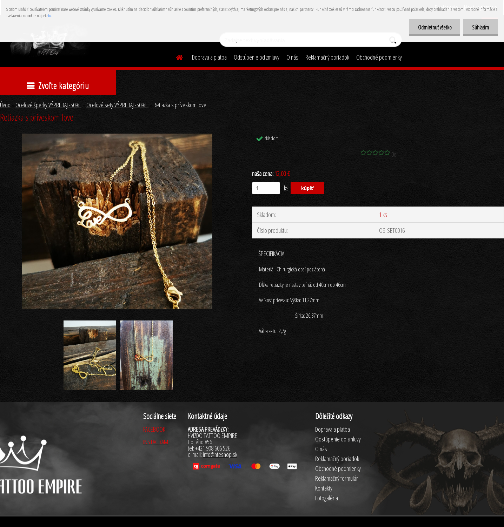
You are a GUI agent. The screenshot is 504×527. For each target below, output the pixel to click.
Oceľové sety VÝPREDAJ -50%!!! (117, 105)
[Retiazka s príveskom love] (117, 137)
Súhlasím (480, 27)
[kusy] (266, 188)
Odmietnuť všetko (434, 27)
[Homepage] (175, 56)
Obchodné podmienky (379, 57)
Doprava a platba (209, 57)
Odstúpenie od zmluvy (256, 57)
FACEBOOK (154, 429)
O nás (292, 57)
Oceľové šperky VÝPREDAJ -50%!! (48, 105)
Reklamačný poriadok (327, 57)
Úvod (5, 105)
